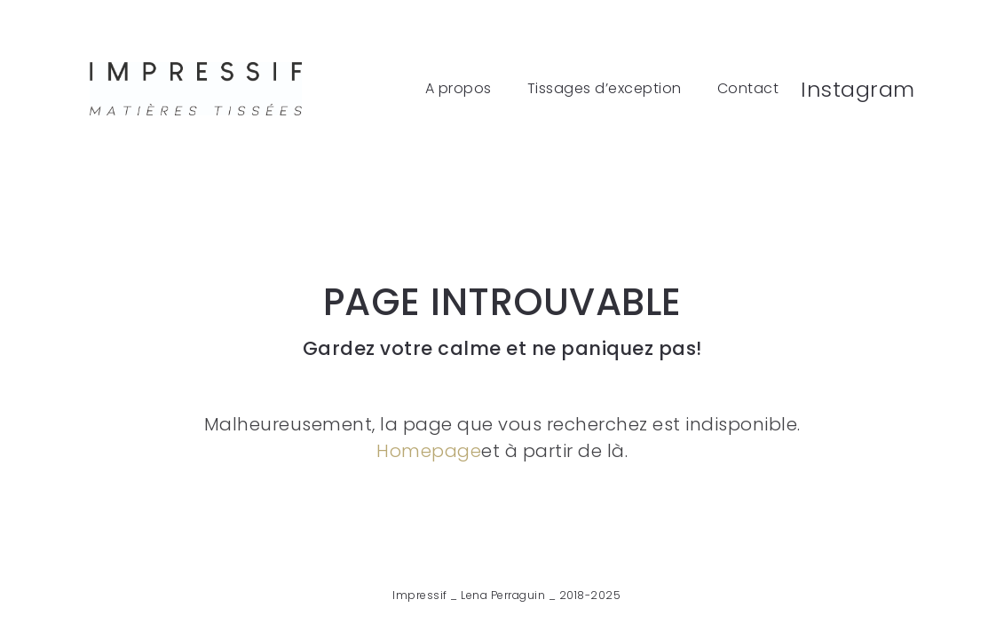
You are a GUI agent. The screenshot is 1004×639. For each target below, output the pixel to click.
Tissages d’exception (604, 89)
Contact (748, 89)
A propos (458, 89)
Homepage (428, 450)
